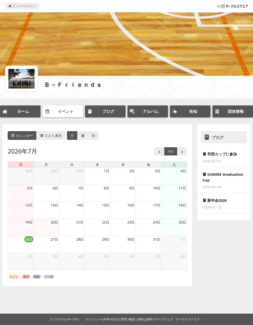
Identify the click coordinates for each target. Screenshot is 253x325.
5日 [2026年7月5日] (30, 188)
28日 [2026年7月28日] (80, 239)
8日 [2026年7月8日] (106, 188)
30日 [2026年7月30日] (131, 239)
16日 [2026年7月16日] (131, 205)
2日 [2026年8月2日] (30, 256)
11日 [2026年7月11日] (182, 188)
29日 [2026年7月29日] (105, 239)
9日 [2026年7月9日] (132, 188)
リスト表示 (51, 135)
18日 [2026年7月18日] (182, 205)
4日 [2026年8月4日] (81, 256)
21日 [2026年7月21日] (80, 222)
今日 (171, 151)
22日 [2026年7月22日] (105, 222)
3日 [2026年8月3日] (55, 256)
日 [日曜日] (20, 164)
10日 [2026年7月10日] (156, 188)
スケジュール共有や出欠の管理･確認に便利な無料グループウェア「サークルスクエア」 (144, 319)
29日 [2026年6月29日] (54, 171)
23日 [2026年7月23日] (131, 222)
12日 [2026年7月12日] (29, 205)
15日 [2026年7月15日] (105, 205)
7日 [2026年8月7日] (157, 256)
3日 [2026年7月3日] (157, 171)
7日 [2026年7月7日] (81, 188)
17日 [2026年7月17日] (156, 205)
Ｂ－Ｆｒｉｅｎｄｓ (73, 84)
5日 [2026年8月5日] (106, 256)
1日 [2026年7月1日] (106, 171)
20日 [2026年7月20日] (54, 222)
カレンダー (22, 135)
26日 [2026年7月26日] (29, 239)
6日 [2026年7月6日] (55, 188)
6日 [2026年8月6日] (132, 256)
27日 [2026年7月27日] (54, 239)
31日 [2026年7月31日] (156, 239)
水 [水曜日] (97, 164)
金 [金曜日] (148, 164)
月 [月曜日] (46, 164)
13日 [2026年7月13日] (54, 205)
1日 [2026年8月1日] (183, 239)
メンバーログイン (22, 6)
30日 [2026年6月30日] (80, 171)
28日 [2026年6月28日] (29, 171)
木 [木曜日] (123, 164)
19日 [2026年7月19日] (29, 222)
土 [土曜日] (174, 164)
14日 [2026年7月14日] (80, 205)
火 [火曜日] (72, 164)
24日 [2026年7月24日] (156, 222)
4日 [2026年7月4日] (183, 171)
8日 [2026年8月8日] (183, 256)
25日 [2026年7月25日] (182, 222)
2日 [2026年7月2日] (132, 171)
